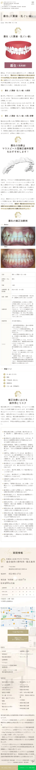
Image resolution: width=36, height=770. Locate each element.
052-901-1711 (15, 574)
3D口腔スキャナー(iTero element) (7, 688)
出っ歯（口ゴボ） (12, 374)
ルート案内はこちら (18, 638)
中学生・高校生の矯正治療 (27, 696)
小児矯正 (22, 700)
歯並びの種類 (6, 692)
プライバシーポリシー (26, 654)
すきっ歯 (4, 709)
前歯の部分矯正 (24, 689)
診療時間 (4, 659)
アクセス (4, 662)
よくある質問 (6, 685)
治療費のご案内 (24, 651)
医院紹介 (4, 654)
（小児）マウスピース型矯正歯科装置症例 (9, 671)
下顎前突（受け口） (13, 380)
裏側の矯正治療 (24, 705)
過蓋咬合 (9, 383)
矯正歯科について (25, 682)
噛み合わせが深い (7, 706)
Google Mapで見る (18, 632)
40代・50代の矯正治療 (26, 692)
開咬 (8, 377)
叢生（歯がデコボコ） (8, 698)
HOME (2, 22)
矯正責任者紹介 (6, 657)
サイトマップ (24, 657)
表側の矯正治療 (24, 703)
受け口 (4, 703)
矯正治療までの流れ (8, 682)
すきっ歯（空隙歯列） (13, 386)
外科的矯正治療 (24, 708)
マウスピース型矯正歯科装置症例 (9, 666)
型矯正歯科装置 (24, 685)
